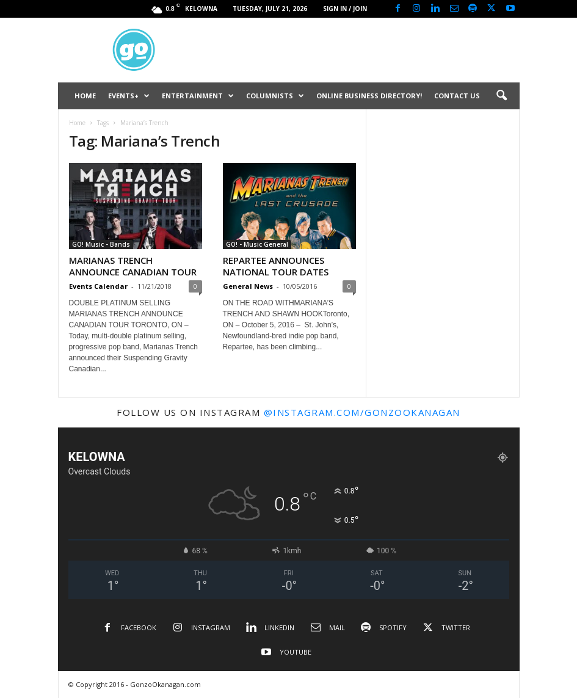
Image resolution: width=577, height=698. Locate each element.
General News (248, 286)
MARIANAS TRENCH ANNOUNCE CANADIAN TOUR (133, 266)
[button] (501, 95)
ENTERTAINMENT (198, 95)
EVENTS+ (129, 95)
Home (77, 122)
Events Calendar (98, 286)
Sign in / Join (345, 8)
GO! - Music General (257, 244)
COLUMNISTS (275, 95)
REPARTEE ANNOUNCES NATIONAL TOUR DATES (275, 266)
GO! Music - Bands (101, 244)
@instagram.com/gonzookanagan (362, 412)
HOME (85, 95)
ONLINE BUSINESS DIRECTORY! (369, 95)
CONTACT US (457, 95)
